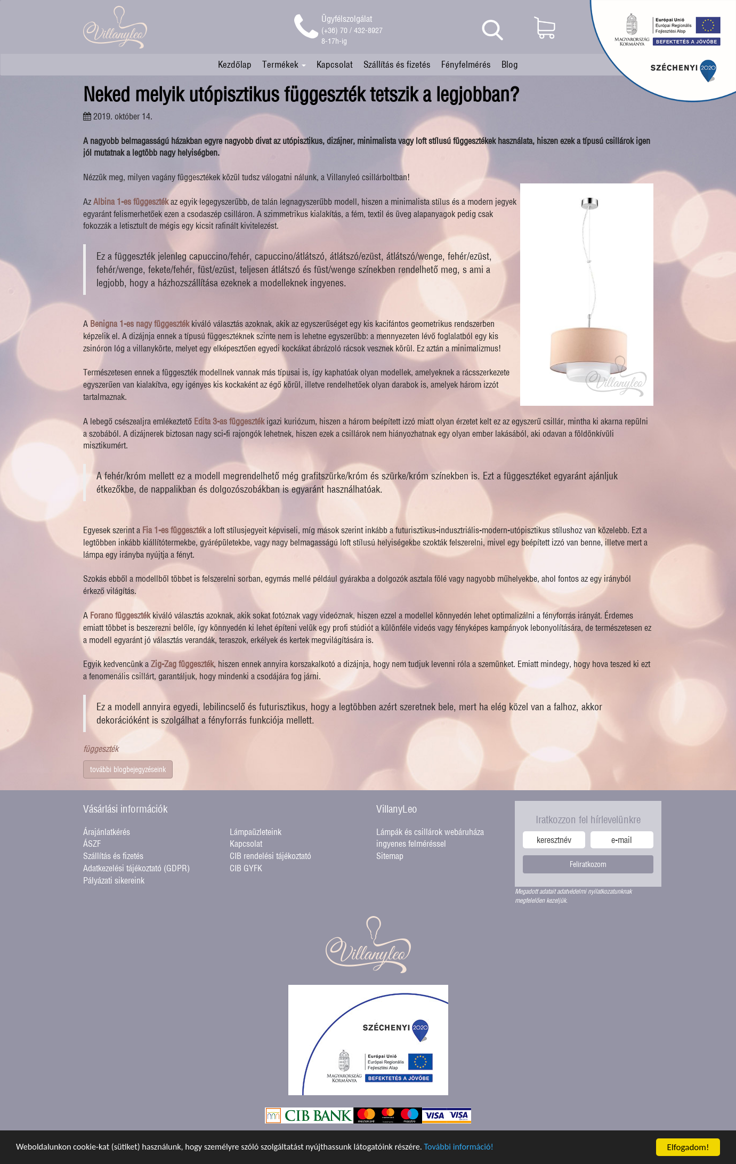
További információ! (480, 1147)
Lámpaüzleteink (255, 831)
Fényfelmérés (466, 64)
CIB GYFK (246, 868)
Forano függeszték (120, 615)
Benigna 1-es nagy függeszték (139, 323)
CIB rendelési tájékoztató (270, 855)
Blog (510, 64)
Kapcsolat (335, 64)
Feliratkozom (588, 864)
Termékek (284, 64)
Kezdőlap (235, 64)
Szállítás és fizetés (397, 64)
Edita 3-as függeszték (229, 421)
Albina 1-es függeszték (130, 201)
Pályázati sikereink (113, 880)
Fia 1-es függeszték (174, 530)
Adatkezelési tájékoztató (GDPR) (136, 868)
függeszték (100, 748)
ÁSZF (92, 843)
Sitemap (389, 855)
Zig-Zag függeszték (182, 664)
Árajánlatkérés (106, 831)
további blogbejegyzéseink (128, 769)
